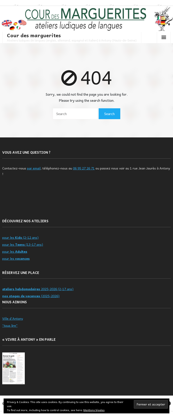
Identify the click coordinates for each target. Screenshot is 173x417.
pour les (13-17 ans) (22, 244)
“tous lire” (10, 325)
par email (34, 168)
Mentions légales (94, 410)
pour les (14, 251)
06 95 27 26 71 (84, 168)
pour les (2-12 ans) (20, 237)
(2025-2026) (30, 295)
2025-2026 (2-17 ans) (37, 288)
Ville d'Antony (12, 318)
